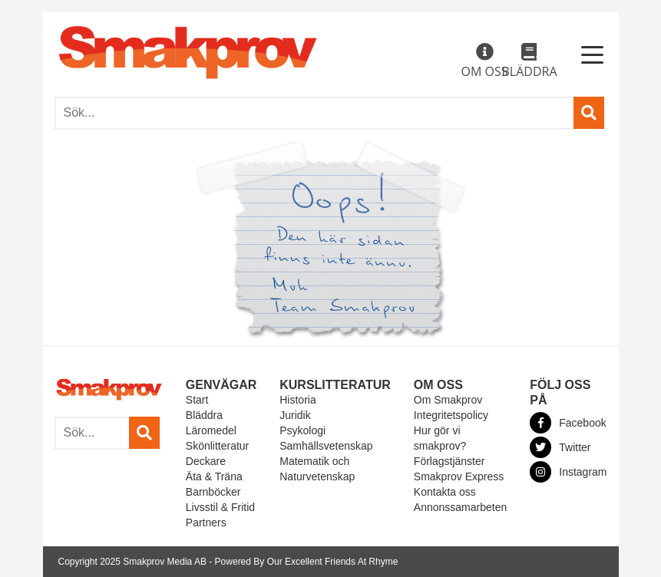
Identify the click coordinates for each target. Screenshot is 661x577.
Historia (297, 400)
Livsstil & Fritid (220, 507)
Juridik (294, 415)
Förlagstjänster (449, 461)
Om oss (484, 61)
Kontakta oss (445, 492)
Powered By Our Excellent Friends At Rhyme (306, 561)
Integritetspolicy (451, 415)
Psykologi (302, 430)
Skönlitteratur (217, 446)
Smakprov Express (459, 476)
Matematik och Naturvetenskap (317, 469)
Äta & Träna (214, 476)
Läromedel (211, 430)
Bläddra (529, 61)
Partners (206, 522)
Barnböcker (213, 492)
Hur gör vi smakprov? (440, 438)
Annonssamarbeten (460, 507)
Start (197, 400)
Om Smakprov (448, 400)
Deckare (206, 461)
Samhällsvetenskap (325, 446)
